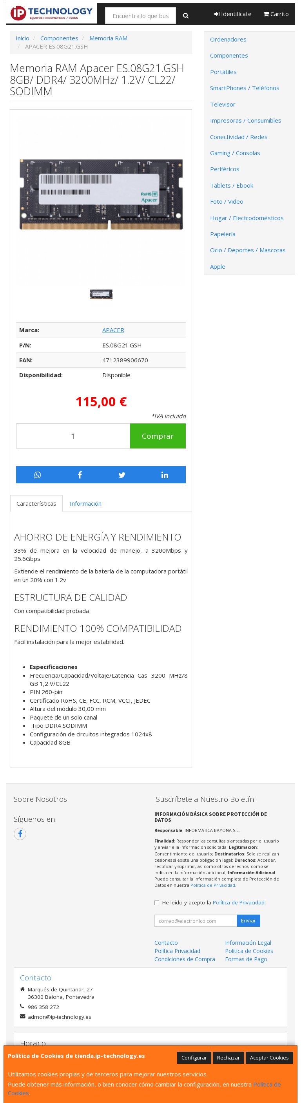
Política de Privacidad (212, 885)
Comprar (158, 436)
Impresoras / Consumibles (245, 120)
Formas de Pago (246, 959)
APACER (113, 330)
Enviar (248, 920)
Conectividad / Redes (239, 137)
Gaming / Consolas (235, 153)
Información (86, 503)
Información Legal (248, 942)
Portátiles (223, 72)
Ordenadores (228, 39)
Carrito (276, 14)
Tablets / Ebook (231, 185)
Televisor (223, 104)
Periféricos (224, 169)
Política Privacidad (177, 951)
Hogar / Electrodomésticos (247, 218)
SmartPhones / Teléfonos (244, 88)
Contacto (166, 942)
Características (36, 503)
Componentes (229, 55)
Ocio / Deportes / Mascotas (248, 250)
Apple (217, 266)
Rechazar (228, 1057)
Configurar (194, 1057)
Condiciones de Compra (184, 959)
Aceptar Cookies (269, 1057)
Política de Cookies (249, 951)
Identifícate (233, 14)
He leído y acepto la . (214, 902)
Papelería (223, 234)
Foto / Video (226, 201)
